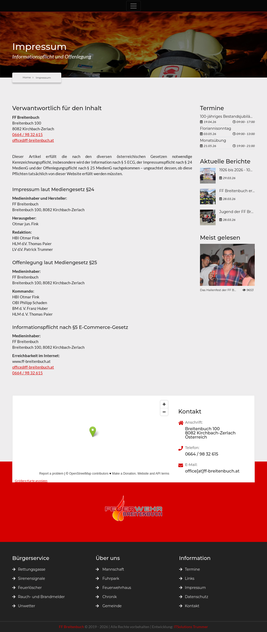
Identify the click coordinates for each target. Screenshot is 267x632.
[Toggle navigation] (133, 6)
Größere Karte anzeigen (31, 481)
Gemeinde (109, 606)
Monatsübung (213, 140)
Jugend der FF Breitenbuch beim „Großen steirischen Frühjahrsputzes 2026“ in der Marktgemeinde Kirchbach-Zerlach (237, 212)
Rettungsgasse (28, 569)
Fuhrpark (107, 578)
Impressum (192, 587)
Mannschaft (110, 569)
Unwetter (23, 606)
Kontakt (189, 606)
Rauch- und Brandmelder (38, 596)
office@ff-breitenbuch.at (33, 140)
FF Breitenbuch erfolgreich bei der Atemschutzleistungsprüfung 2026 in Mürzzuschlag (237, 191)
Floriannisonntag (215, 128)
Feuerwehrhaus (113, 587)
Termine (189, 569)
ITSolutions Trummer (191, 626)
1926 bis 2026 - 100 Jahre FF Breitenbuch (237, 170)
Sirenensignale (28, 578)
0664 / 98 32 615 (27, 134)
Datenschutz (193, 596)
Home (27, 77)
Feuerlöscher (27, 587)
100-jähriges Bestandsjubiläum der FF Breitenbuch (227, 116)
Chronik (106, 596)
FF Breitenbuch (72, 626)
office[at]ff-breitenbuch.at (212, 471)
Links (186, 578)
